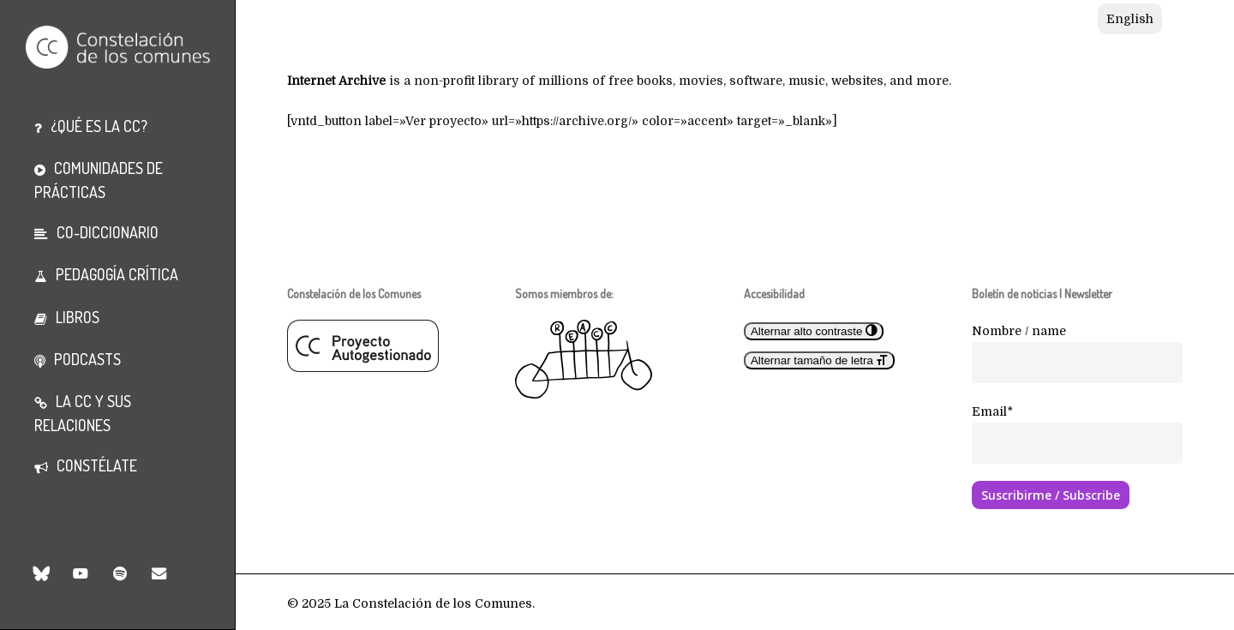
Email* (992, 411)
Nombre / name (1019, 331)
